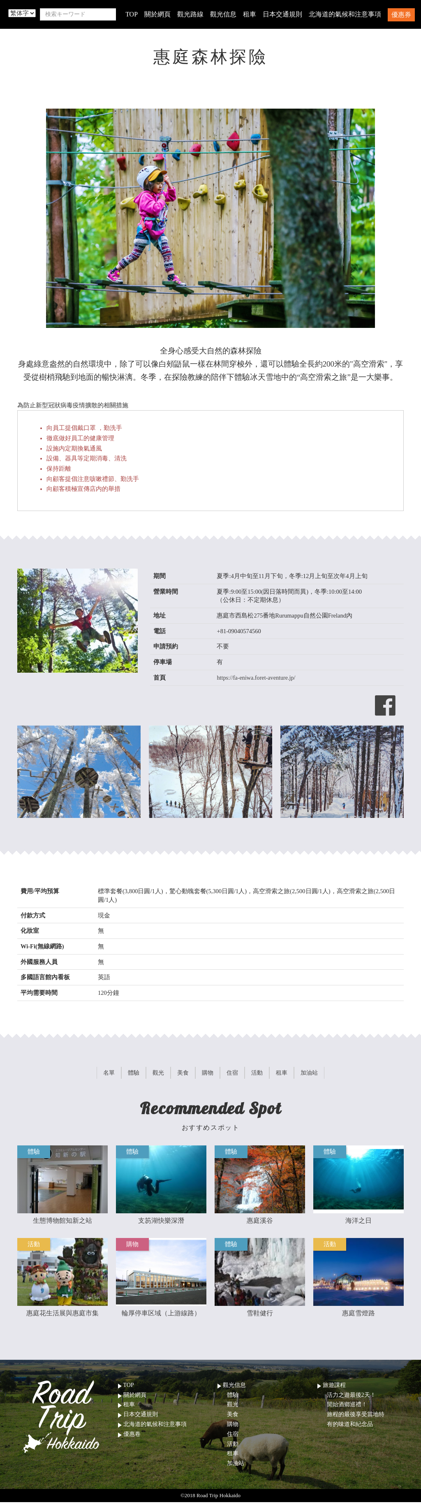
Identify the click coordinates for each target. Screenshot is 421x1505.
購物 (232, 1427)
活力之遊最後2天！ (351, 1397)
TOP (131, 14)
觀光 (232, 1407)
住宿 (232, 1437)
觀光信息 (223, 14)
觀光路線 (190, 14)
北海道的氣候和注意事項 (345, 14)
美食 (232, 1417)
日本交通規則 (282, 14)
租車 (249, 14)
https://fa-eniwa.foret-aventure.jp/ (257, 677)
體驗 (232, 1397)
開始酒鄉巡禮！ (347, 1407)
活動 (232, 1446)
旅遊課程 (334, 1388)
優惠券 (401, 14)
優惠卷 (132, 1437)
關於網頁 (157, 14)
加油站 (235, 1466)
